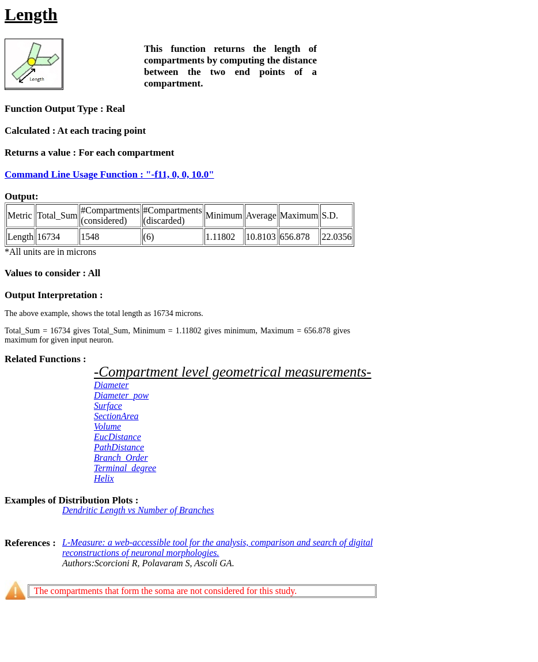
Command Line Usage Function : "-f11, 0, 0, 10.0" (109, 174)
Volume (107, 426)
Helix (104, 478)
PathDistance (119, 447)
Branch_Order (121, 457)
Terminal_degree (125, 468)
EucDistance (117, 437)
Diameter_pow (121, 395)
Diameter (111, 385)
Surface (108, 406)
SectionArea (116, 416)
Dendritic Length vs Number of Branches (138, 510)
